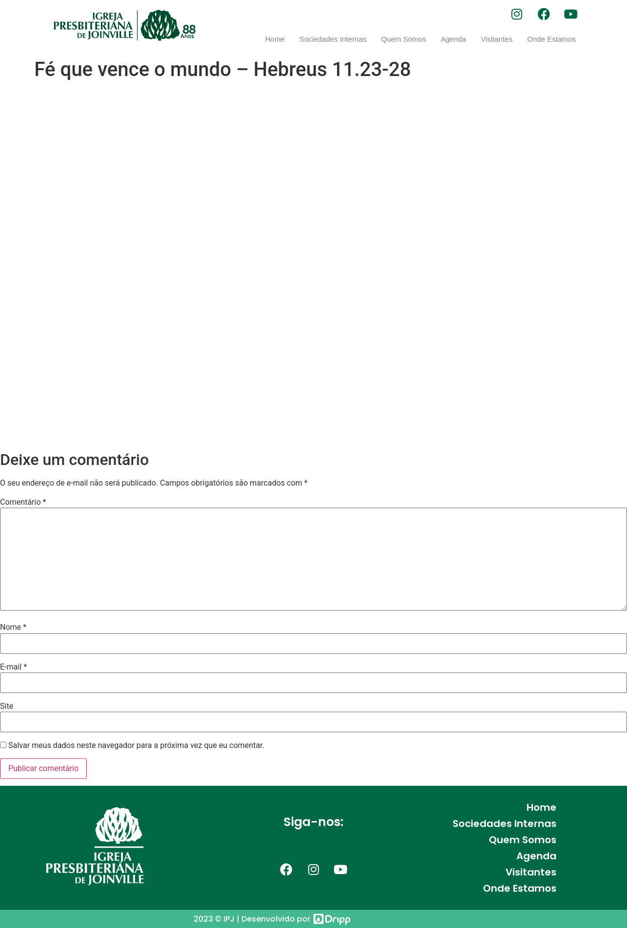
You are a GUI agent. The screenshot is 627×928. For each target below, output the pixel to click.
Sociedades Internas (332, 39)
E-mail (13, 667)
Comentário (23, 502)
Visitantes (496, 39)
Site (6, 706)
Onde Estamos (551, 39)
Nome (13, 627)
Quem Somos (403, 39)
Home (275, 39)
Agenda (453, 39)
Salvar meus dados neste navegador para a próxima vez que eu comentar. (136, 745)
